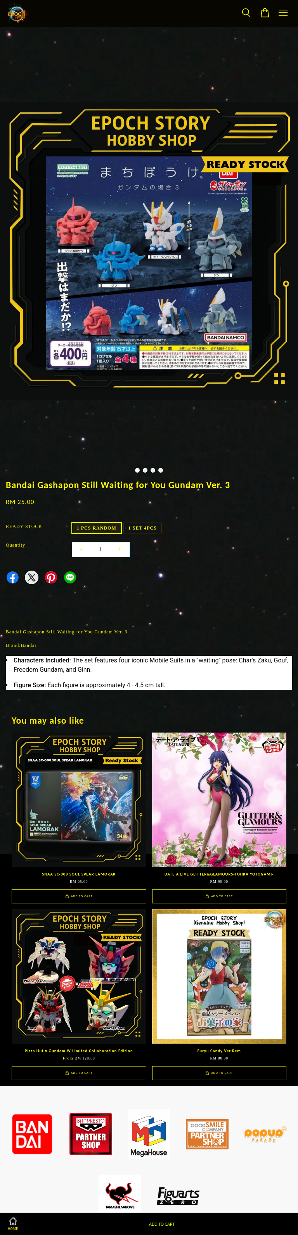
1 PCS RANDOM (96, 528)
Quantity (15, 545)
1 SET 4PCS (142, 528)
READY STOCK (24, 526)
